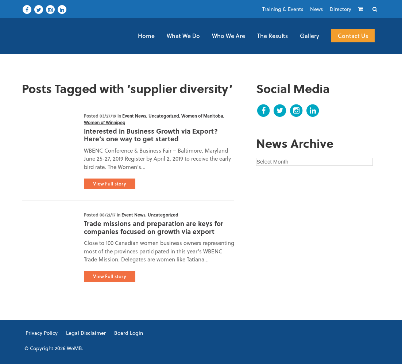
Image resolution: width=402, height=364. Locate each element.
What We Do (183, 35)
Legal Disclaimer (86, 333)
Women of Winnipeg (104, 122)
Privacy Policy (42, 333)
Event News (134, 115)
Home (146, 35)
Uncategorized (163, 115)
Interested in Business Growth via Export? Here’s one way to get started (151, 135)
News (316, 9)
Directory (340, 9)
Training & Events (282, 9)
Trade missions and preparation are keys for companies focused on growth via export (153, 227)
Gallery (309, 35)
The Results (272, 35)
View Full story (109, 183)
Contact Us (353, 35)
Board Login (128, 333)
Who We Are (228, 35)
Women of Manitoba (202, 115)
